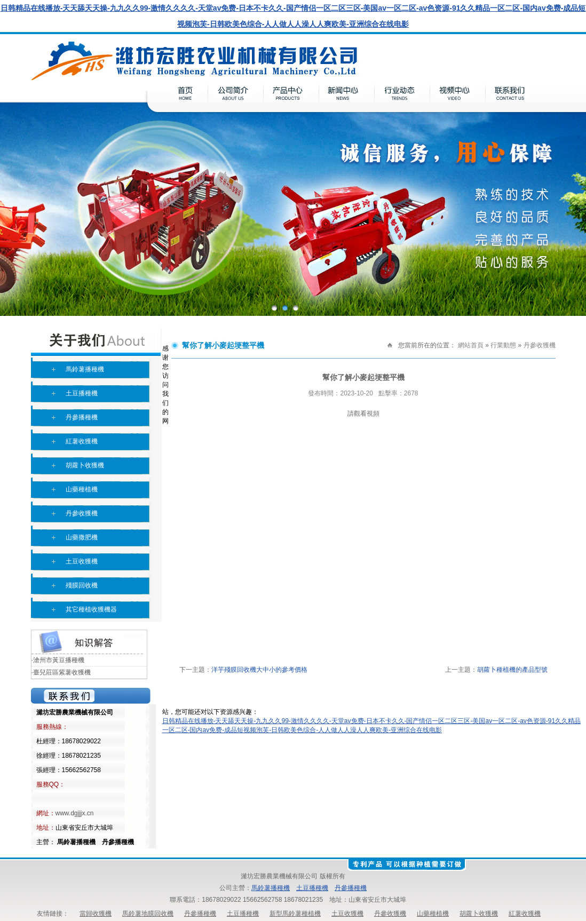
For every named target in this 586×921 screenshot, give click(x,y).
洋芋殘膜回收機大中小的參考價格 (259, 669)
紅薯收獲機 (82, 441)
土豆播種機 (82, 393)
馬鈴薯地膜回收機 (147, 913)
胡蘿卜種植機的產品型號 (512, 669)
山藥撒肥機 (82, 537)
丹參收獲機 (82, 513)
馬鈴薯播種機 (85, 369)
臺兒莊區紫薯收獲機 (62, 672)
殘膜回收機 (82, 585)
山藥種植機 (82, 489)
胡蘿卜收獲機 (85, 465)
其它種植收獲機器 (91, 609)
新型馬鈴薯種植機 (295, 913)
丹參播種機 (82, 417)
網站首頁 (471, 345)
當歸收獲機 (96, 913)
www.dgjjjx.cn (75, 813)
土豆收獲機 (82, 561)
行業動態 (503, 345)
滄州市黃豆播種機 (58, 660)
